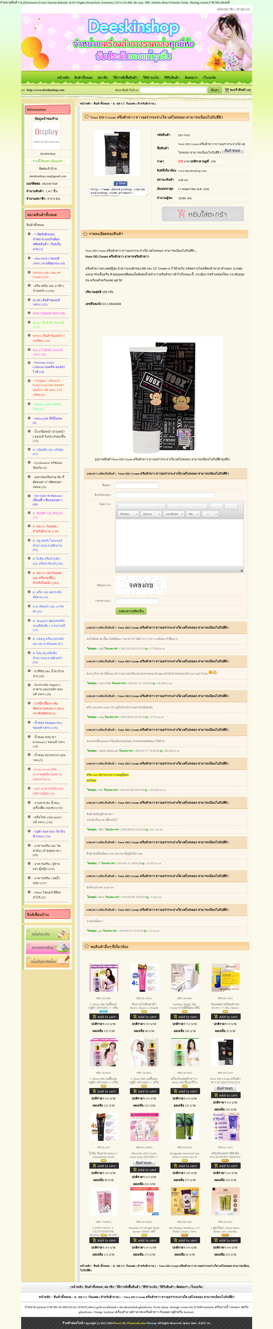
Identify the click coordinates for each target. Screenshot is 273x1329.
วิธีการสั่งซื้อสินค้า (125, 77)
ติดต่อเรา (191, 77)
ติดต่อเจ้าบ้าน (48, 168)
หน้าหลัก (63, 77)
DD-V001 (184, 135)
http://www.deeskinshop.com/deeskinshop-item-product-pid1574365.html (118, 192)
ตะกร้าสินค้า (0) (237, 90)
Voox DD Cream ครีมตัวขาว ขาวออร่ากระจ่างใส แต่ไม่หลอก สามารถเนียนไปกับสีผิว (173, 473)
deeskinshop (47, 153)
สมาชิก (103, 77)
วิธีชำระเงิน (151, 77)
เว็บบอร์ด (209, 77)
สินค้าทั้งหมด (83, 77)
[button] (121, 506)
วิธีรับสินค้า (172, 77)
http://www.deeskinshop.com (45, 90)
